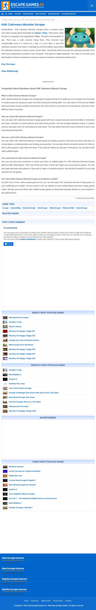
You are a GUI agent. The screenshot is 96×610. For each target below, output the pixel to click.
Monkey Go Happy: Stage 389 (22, 358)
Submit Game (46, 601)
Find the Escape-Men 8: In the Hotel (25, 402)
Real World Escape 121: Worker (22, 484)
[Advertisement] (48, 439)
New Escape (28, 14)
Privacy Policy (58, 601)
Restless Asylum (16, 466)
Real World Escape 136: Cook (21, 397)
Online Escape (55, 208)
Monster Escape (29, 208)
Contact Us (35, 601)
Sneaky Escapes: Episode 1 (21, 507)
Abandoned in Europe (18, 317)
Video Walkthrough (9, 71)
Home (9, 14)
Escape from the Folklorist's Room (24, 340)
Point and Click (68, 208)
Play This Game (8, 64)
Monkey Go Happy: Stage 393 (22, 335)
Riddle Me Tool (15, 475)
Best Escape (40, 14)
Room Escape (54, 14)
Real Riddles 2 (15, 374)
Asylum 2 (13, 379)
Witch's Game (15, 326)
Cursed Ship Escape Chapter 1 (22, 480)
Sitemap (68, 601)
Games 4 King (41, 33)
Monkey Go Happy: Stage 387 (22, 354)
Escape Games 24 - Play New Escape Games (50, 605)
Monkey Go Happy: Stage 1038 (22, 411)
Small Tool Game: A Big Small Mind (24, 471)
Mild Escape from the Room (21, 344)
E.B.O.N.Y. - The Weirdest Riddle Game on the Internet (33, 498)
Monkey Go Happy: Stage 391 (22, 331)
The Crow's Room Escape (20, 388)
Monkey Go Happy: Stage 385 (22, 349)
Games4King (16, 208)
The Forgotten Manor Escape (22, 494)
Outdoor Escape (69, 14)
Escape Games (7, 20)
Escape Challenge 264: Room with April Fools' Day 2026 (33, 392)
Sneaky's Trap (15, 322)
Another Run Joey (17, 383)
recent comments (28, 239)
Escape (18, 14)
